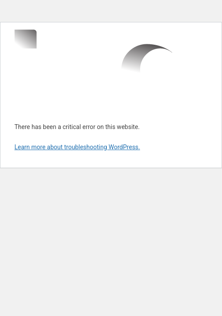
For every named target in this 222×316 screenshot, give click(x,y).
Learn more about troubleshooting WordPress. (77, 147)
